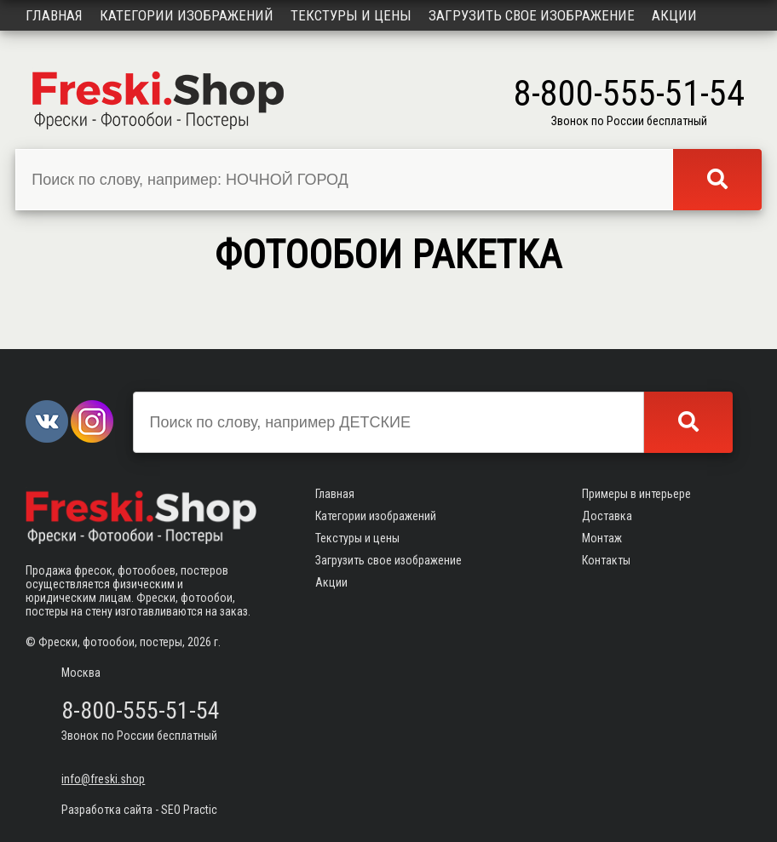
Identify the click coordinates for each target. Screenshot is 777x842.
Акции (674, 15)
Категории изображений (186, 15)
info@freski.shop (103, 779)
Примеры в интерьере (636, 494)
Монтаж (602, 538)
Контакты (606, 560)
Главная (54, 15)
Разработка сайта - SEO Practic (139, 809)
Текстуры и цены (351, 15)
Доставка (607, 516)
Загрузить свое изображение (532, 15)
